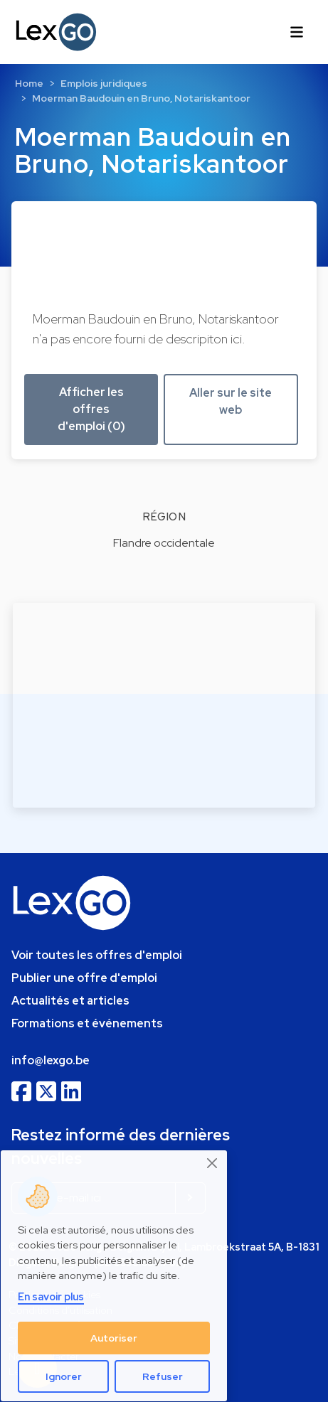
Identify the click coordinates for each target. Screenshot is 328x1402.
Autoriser (113, 1338)
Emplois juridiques (103, 83)
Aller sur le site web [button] (230, 401)
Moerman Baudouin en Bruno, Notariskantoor (141, 98)
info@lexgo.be (50, 1060)
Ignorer (64, 1376)
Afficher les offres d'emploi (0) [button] (91, 409)
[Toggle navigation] (297, 32)
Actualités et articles (70, 1000)
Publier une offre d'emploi (84, 977)
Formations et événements (87, 1023)
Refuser (162, 1376)
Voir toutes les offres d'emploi (96, 955)
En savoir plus (51, 1296)
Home (29, 83)
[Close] (212, 1163)
